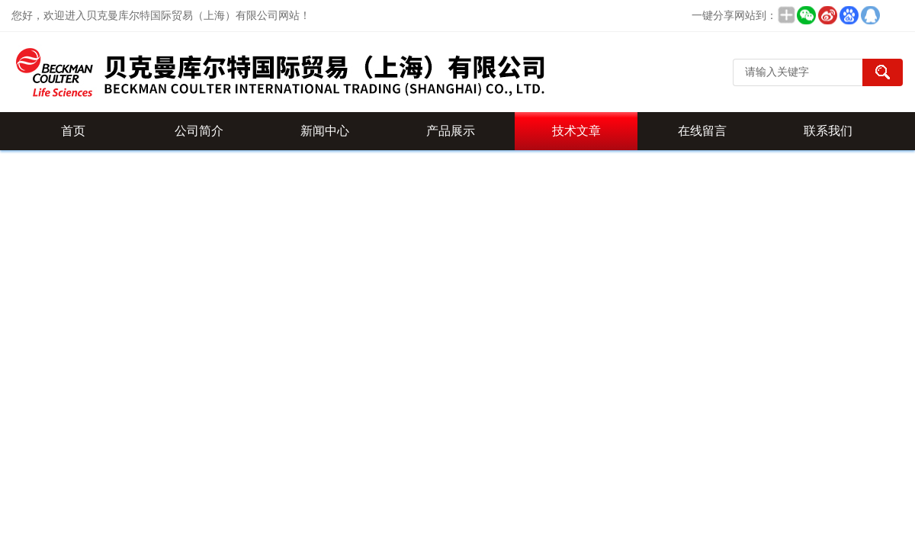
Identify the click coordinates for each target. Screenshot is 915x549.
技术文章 (576, 130)
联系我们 (828, 130)
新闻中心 (324, 130)
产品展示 (450, 130)
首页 (73, 130)
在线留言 (702, 130)
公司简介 (199, 130)
